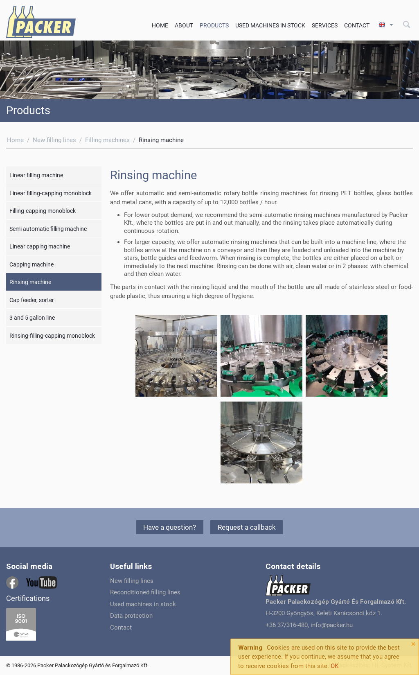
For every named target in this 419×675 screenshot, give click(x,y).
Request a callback (247, 527)
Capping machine (31, 264)
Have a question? (169, 527)
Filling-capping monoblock (42, 211)
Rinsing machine (30, 282)
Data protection (131, 615)
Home (160, 25)
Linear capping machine (39, 246)
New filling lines (54, 140)
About (184, 25)
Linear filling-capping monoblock (50, 193)
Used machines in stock (270, 25)
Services (325, 25)
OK (334, 666)
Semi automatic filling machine (48, 229)
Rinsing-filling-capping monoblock (52, 335)
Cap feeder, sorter (31, 300)
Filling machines (107, 140)
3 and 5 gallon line (32, 317)
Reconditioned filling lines (145, 592)
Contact (356, 25)
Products (214, 25)
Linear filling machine (36, 175)
